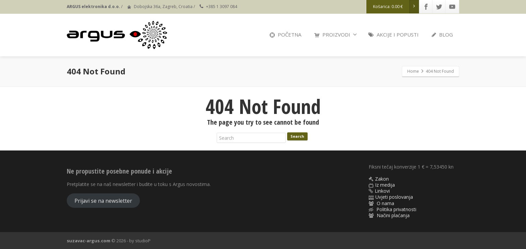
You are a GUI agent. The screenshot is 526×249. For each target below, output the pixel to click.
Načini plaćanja (393, 215)
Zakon (382, 179)
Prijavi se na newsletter (103, 200)
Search (297, 136)
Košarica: (396, 6)
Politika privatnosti (396, 209)
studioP (143, 241)
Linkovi (382, 191)
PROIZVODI (335, 34)
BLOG (442, 34)
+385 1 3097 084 (221, 6)
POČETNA (285, 34)
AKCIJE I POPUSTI (393, 34)
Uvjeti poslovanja (394, 197)
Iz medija (385, 185)
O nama (385, 203)
